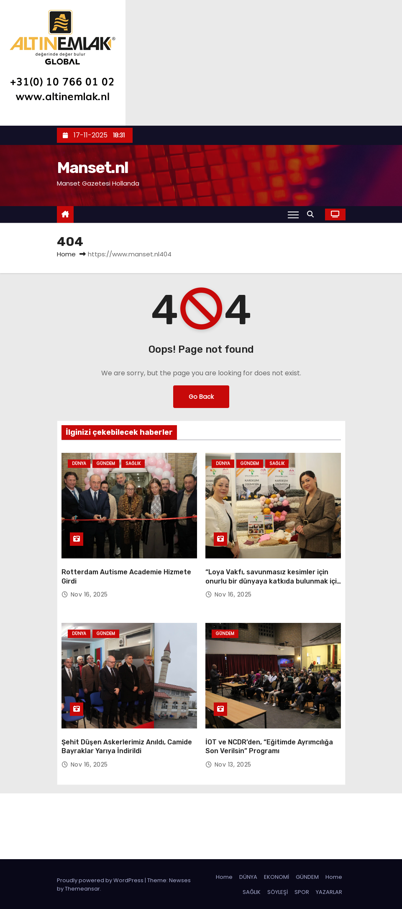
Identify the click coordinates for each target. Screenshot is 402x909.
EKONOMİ (276, 876)
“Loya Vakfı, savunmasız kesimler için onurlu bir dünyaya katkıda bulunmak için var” (273, 581)
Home (66, 254)
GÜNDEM (307, 876)
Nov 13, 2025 (233, 763)
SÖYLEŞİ (277, 891)
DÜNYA (248, 876)
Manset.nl (92, 167)
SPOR (301, 891)
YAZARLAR (329, 891)
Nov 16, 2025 (89, 594)
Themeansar (82, 887)
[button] (312, 214)
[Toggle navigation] (293, 214)
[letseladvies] (62, 62)
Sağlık (133, 463)
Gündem (106, 463)
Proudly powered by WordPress (101, 879)
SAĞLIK (252, 891)
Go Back (201, 397)
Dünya (79, 463)
